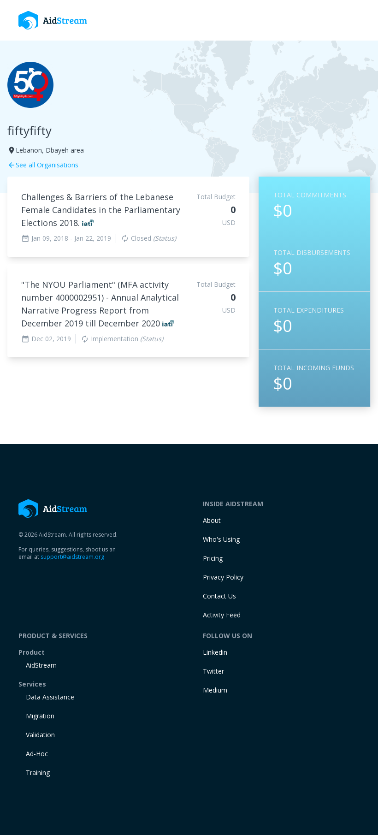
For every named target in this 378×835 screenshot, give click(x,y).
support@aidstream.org (72, 557)
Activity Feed (222, 614)
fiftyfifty (29, 130)
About (212, 520)
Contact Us (219, 596)
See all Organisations (42, 164)
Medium (215, 690)
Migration (40, 715)
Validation (40, 734)
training (38, 772)
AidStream (41, 665)
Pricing (213, 558)
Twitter (213, 671)
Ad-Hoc (37, 753)
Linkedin (215, 652)
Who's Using (221, 539)
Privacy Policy (223, 577)
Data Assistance (50, 697)
